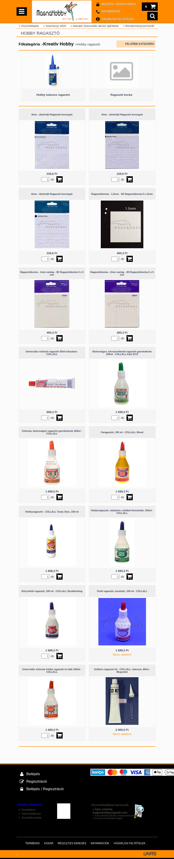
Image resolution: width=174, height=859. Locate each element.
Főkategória (29, 44)
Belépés (33, 774)
